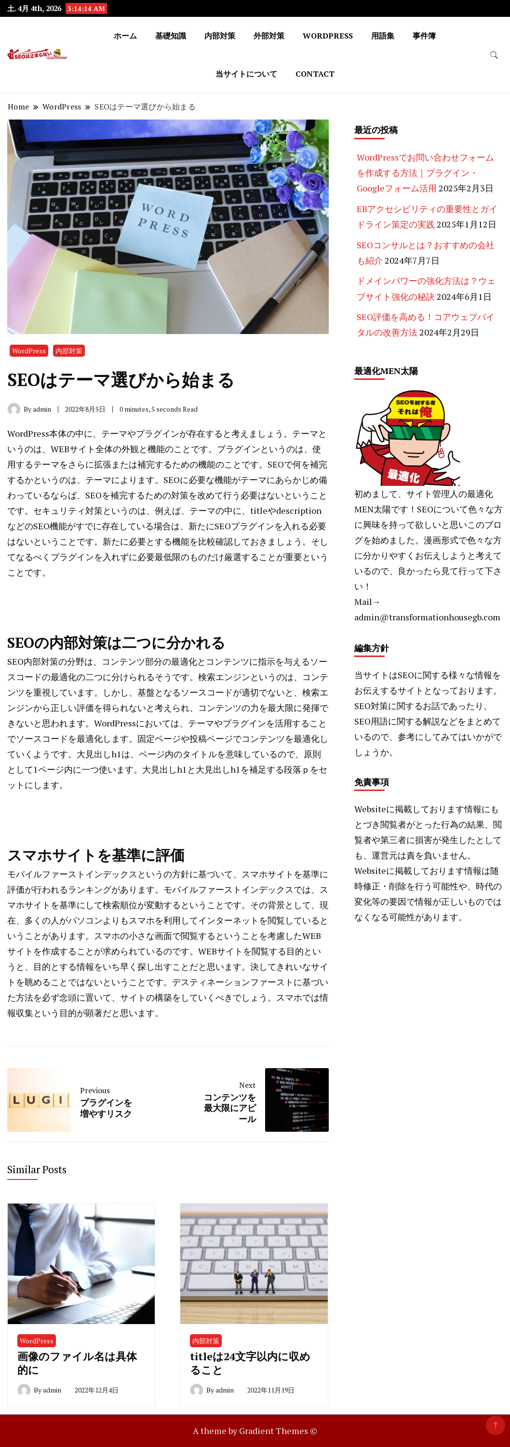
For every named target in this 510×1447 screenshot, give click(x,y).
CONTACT (315, 73)
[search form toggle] (494, 55)
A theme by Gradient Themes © (255, 1430)
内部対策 (219, 35)
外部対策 (269, 35)
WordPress (328, 35)
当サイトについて (246, 73)
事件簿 (424, 35)
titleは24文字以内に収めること (250, 1362)
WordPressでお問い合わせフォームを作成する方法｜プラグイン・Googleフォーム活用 (425, 172)
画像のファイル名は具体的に (77, 1362)
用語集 (382, 35)
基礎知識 (170, 35)
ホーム (125, 35)
